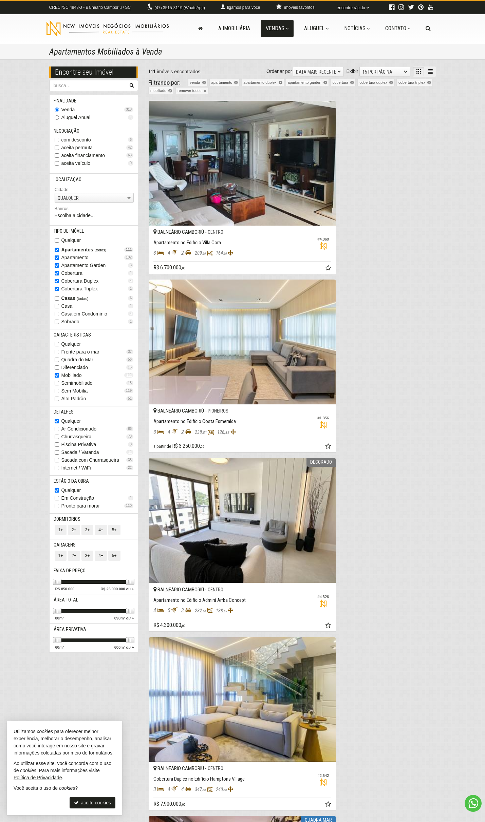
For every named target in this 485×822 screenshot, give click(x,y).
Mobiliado (97, 380)
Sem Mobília (97, 395)
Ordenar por (279, 71)
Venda (97, 110)
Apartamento (97, 261)
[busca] (428, 28)
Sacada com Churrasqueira (97, 466)
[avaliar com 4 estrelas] (173, 703)
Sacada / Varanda (97, 458)
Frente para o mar (97, 356)
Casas (97, 302)
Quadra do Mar (97, 364)
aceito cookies (92, 802)
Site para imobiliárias (394, 817)
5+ (114, 537)
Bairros (62, 211)
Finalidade (66, 101)
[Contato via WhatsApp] (473, 803)
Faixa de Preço (71, 580)
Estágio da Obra (72, 487)
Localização (68, 182)
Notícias (357, 28)
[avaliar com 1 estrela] (151, 703)
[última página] (430, 702)
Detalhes (65, 417)
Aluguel (316, 28)
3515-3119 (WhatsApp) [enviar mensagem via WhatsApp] (179, 7)
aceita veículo (97, 165)
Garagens (66, 553)
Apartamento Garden (97, 269)
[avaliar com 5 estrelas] (180, 703)
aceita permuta (97, 149)
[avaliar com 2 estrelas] (158, 703)
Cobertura (97, 277)
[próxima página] (418, 702)
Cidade (62, 192)
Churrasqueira (97, 442)
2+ (74, 537)
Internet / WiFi (97, 473)
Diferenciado (97, 372)
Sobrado (97, 325)
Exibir (352, 71)
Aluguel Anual (97, 118)
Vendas (277, 28)
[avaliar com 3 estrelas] (166, 703)
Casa (97, 309)
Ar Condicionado (97, 434)
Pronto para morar (97, 512)
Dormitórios (68, 526)
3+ (87, 537)
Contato (397, 28)
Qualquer (71, 244)
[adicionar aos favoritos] (233, 205)
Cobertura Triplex (97, 292)
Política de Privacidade (243, 817)
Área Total (67, 610)
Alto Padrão (97, 403)
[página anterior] (362, 702)
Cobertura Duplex (97, 284)
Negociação (67, 132)
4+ (100, 537)
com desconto (97, 142)
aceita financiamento (97, 157)
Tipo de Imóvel (70, 234)
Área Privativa (71, 640)
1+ (60, 537)
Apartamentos (97, 253)
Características (73, 339)
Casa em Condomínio (97, 317)
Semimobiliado (97, 387)
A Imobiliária (234, 28)
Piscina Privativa (97, 450)
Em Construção (97, 505)
